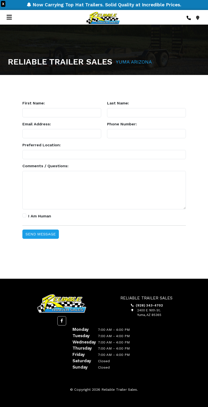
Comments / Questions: (45, 166)
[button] (61, 320)
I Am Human (39, 216)
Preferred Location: (41, 145)
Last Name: (118, 103)
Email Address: (36, 124)
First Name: (33, 103)
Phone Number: (122, 124)
